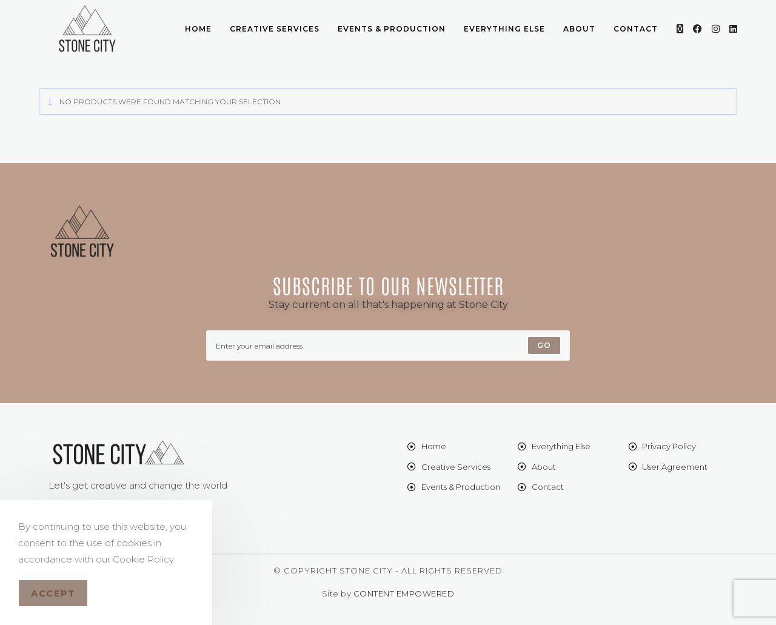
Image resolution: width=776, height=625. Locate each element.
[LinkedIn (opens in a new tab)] (733, 28)
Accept (53, 593)
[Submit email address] (544, 345)
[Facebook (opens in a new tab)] (697, 28)
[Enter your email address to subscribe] (388, 345)
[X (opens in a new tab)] (680, 28)
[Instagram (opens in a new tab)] (715, 28)
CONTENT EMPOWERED (404, 593)
